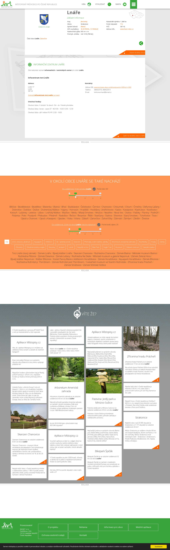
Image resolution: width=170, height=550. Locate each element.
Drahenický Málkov (50, 209)
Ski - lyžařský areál (63, 242)
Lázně (71, 247)
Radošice (63, 215)
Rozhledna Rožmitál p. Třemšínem (33, 262)
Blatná (83, 26)
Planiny (145, 212)
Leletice (32, 212)
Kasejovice (128, 209)
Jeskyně (62, 247)
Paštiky (136, 212)
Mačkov (66, 212)
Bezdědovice (24, 206)
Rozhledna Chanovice (104, 253)
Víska (69, 218)
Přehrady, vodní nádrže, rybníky (96, 242)
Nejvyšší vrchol (82, 247)
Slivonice (118, 215)
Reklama (83, 527)
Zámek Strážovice (72, 265)
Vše (7, 242)
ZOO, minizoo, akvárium (21, 242)
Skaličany (98, 215)
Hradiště (84, 209)
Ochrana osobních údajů (53, 535)
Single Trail (107, 247)
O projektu (53, 527)
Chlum (128, 206)
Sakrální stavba (148, 247)
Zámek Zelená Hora (141, 256)
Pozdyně (32, 215)
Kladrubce (140, 209)
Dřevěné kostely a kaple (35, 247)
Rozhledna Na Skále (81, 256)
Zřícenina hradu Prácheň (140, 262)
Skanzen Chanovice (83, 253)
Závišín (136, 218)
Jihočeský (84, 21)
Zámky (162, 242)
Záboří (85, 218)
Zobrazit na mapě (44, 95)
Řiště (90, 215)
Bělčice (12, 206)
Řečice (72, 215)
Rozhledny (143, 242)
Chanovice (107, 206)
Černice (96, 206)
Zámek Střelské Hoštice (94, 265)
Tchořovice (145, 215)
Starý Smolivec (131, 215)
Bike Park (95, 247)
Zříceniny (19, 247)
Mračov (99, 212)
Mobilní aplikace (143, 527)
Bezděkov (36, 206)
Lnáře (73, 12)
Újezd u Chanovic (29, 218)
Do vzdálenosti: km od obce (76, 189)
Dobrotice (17, 209)
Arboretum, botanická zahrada (123, 242)
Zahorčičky (107, 218)
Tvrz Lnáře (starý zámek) (24, 253)
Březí (63, 206)
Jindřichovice (108, 209)
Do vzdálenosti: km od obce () (74, 224)
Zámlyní (128, 218)
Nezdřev (108, 212)
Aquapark (38, 242)
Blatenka (47, 206)
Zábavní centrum (132, 247)
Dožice (36, 209)
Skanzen (77, 242)
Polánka (16, 215)
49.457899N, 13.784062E (89, 29)
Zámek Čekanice (46, 256)
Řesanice (82, 215)
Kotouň (13, 212)
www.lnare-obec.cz (126, 29)
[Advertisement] (85, 159)
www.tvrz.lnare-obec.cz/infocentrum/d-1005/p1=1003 (112, 87)
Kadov (118, 209)
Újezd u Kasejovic (47, 218)
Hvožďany (95, 209)
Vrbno (77, 218)
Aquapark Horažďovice (130, 259)
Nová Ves (118, 212)
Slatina (108, 215)
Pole (24, 215)
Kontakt (83, 535)
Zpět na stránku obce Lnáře (134, 135)
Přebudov (42, 215)
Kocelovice (152, 209)
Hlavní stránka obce (137, 52)
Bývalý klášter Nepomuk (22, 259)
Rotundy (52, 247)
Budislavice (73, 206)
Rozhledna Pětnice (27, 256)
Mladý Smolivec (86, 212)
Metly (74, 212)
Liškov (41, 212)
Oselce (128, 212)
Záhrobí (118, 218)
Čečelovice (86, 206)
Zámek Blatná (124, 253)
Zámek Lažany (63, 256)
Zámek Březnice (150, 259)
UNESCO (48, 242)
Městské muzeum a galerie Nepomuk (111, 256)
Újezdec (61, 218)
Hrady (153, 242)
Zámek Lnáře (44, 253)
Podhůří (155, 212)
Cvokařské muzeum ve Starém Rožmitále (106, 262)
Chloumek (118, 206)
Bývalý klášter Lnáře (62, 253)
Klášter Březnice (43, 259)
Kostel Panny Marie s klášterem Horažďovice (74, 259)
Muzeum (118, 247)
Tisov (154, 215)
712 (121, 24)
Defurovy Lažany (151, 206)
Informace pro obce (113, 527)
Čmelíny (137, 206)
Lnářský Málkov (53, 212)
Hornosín (73, 209)
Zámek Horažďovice (107, 259)
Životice (145, 218)
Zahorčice (43, 39)
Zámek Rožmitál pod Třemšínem (68, 262)
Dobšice (27, 209)
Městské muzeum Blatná (144, 253)
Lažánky (23, 212)
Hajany (64, 209)
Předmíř (53, 215)
